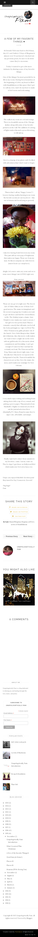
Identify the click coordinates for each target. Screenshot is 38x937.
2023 (7, 809)
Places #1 (10, 865)
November (11, 872)
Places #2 (10, 861)
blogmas (24, 522)
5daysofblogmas (15, 522)
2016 (6, 830)
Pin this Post (20, 516)
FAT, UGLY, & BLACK (18, 742)
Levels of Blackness (18, 753)
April (8, 882)
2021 (6, 815)
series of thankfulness (19, 524)
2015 (6, 833)
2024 (7, 806)
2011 (6, 900)
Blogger (29, 918)
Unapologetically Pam (26, 548)
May (8, 879)
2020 (7, 818)
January (10, 888)
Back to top (30, 934)
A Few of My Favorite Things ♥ (18, 853)
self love (31, 522)
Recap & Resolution (18, 774)
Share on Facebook (19, 507)
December (11, 836)
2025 (7, 803)
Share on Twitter (20, 512)
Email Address (9, 713)
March (9, 885)
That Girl (14, 784)
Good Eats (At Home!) (14, 857)
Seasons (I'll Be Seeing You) (17, 869)
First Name (8, 720)
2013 (6, 894)
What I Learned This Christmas (18, 601)
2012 (6, 897)
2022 (7, 812)
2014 (6, 891)
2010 (6, 903)
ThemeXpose (18, 932)
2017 (6, 827)
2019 (6, 821)
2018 (6, 824)
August (9, 876)
